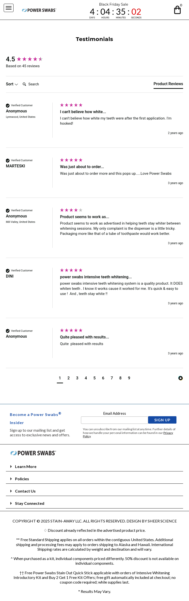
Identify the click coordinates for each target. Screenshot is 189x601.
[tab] (168, 85)
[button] (178, 9)
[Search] (40, 84)
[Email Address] (114, 420)
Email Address (114, 413)
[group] (32, 59)
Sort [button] (12, 84)
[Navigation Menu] (9, 8)
